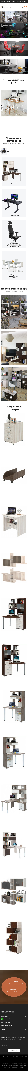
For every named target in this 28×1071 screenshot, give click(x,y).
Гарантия (18, 1)
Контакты (24, 1)
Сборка (13, 1)
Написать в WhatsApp (8, 1019)
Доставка (8, 1)
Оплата (3, 1)
